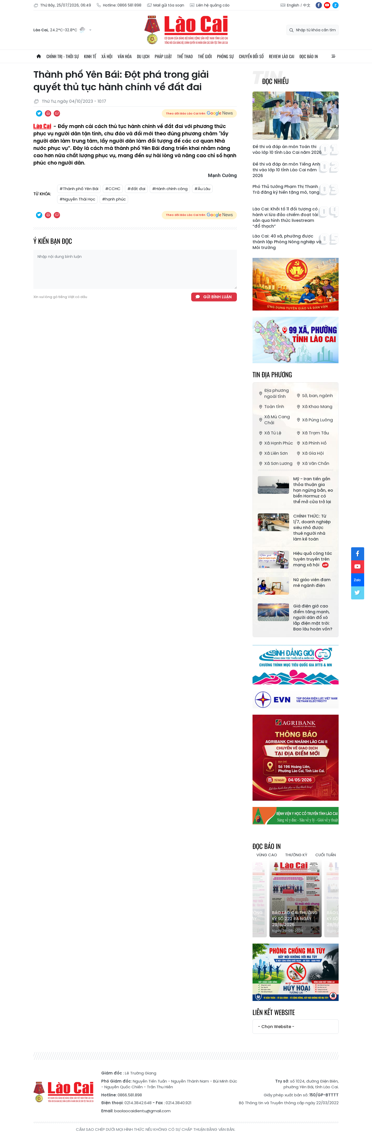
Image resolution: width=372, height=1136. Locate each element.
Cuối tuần (325, 855)
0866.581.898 (130, 1095)
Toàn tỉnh (271, 407)
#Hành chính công (170, 188)
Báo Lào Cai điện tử (186, 30)
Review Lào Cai (281, 56)
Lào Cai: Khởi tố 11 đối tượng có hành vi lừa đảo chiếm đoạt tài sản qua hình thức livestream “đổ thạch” (285, 217)
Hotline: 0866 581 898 (118, 5)
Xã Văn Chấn (312, 463)
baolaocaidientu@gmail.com (142, 1111)
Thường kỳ (296, 855)
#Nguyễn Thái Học (77, 199)
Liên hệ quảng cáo (209, 5)
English (293, 5)
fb (319, 5)
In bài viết (48, 113)
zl (335, 5)
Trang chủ (38, 56)
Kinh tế (90, 56)
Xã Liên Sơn (273, 453)
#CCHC (113, 188)
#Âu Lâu (202, 188)
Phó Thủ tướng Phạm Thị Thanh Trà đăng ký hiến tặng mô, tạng (286, 189)
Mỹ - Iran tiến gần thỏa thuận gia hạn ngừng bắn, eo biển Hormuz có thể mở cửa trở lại (313, 490)
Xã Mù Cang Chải (274, 420)
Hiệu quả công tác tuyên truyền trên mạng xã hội (312, 559)
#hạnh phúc (114, 199)
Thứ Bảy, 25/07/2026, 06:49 (62, 5)
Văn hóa (125, 56)
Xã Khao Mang (314, 407)
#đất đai (136, 188)
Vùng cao (266, 855)
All (333, 56)
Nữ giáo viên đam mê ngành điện (312, 582)
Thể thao (185, 56)
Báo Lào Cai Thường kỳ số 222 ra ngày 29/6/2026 (294, 919)
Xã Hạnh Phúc (275, 443)
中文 (306, 5)
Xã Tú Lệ (269, 433)
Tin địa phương (272, 374)
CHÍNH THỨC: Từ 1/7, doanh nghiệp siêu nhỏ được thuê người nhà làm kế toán (312, 527)
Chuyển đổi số (251, 56)
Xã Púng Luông (314, 420)
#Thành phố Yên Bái (78, 188)
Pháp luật (163, 56)
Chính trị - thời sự (62, 56)
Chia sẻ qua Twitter (39, 113)
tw (357, 592)
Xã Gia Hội (310, 453)
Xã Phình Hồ (311, 443)
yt (327, 5)
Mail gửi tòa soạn (165, 5)
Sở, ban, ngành (314, 396)
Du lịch (143, 56)
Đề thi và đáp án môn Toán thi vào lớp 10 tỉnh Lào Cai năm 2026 (287, 149)
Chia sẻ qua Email (57, 113)
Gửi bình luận (217, 297)
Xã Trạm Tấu (312, 433)
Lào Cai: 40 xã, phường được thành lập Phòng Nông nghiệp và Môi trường (287, 242)
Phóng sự (225, 56)
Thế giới (205, 56)
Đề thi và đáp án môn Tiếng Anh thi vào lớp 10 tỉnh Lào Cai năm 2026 (286, 170)
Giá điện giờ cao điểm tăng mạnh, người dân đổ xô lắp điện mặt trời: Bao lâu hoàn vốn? (312, 617)
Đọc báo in (308, 56)
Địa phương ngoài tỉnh (273, 393)
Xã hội (106, 56)
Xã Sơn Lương (275, 463)
